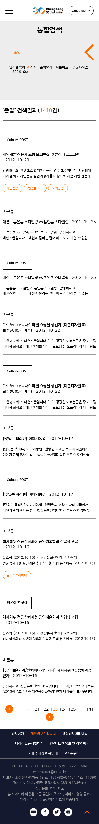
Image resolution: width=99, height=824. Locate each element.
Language (81, 10)
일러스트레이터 (17, 575)
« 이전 (9, 709)
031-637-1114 (30, 767)
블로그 (33, 812)
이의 (33, 68)
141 (89, 709)
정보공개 (18, 734)
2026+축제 (20, 72)
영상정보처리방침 (75, 734)
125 (72, 709)
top (87, 812)
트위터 (57, 812)
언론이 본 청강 (17, 603)
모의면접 (58, 188)
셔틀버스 (62, 68)
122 (45, 709)
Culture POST (17, 140)
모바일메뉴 (9, 11)
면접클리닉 (35, 188)
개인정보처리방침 (43, 734)
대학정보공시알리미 (29, 744)
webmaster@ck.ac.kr (49, 772)
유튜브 (68, 812)
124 (63, 709)
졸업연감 (46, 68)
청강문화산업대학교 (23, 10)
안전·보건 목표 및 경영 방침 (69, 744)
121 (36, 709)
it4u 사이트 (80, 68)
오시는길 (70, 754)
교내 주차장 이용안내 (43, 754)
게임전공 (12, 188)
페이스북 (45, 812)
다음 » (50, 717)
